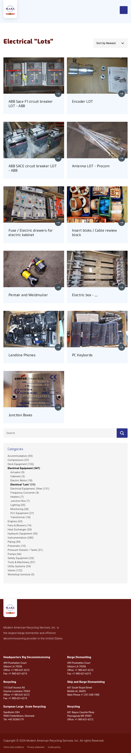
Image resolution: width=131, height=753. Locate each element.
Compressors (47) (18, 460)
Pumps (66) (14, 554)
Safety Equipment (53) (21, 558)
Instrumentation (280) (21, 537)
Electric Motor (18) (21, 480)
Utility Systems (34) (19, 566)
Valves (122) (15, 570)
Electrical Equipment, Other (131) (29, 488)
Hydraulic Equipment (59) (23, 533)
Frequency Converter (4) (24, 492)
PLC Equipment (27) (22, 513)
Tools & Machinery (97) (21, 562)
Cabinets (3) (17, 476)
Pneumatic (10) (17, 545)
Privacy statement (35, 747)
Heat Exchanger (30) (20, 529)
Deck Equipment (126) (21, 464)
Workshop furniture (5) (21, 574)
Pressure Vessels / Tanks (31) (25, 550)
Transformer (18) (20, 517)
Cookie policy (54, 747)
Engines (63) (15, 521)
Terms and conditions (13, 747)
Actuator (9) (17, 472)
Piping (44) (14, 541)
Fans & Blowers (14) (19, 525)
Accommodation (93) (20, 455)
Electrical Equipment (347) (24, 468)
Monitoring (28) (19, 509)
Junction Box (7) (20, 500)
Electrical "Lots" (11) (22, 484)
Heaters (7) (17, 496)
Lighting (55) (17, 505)
